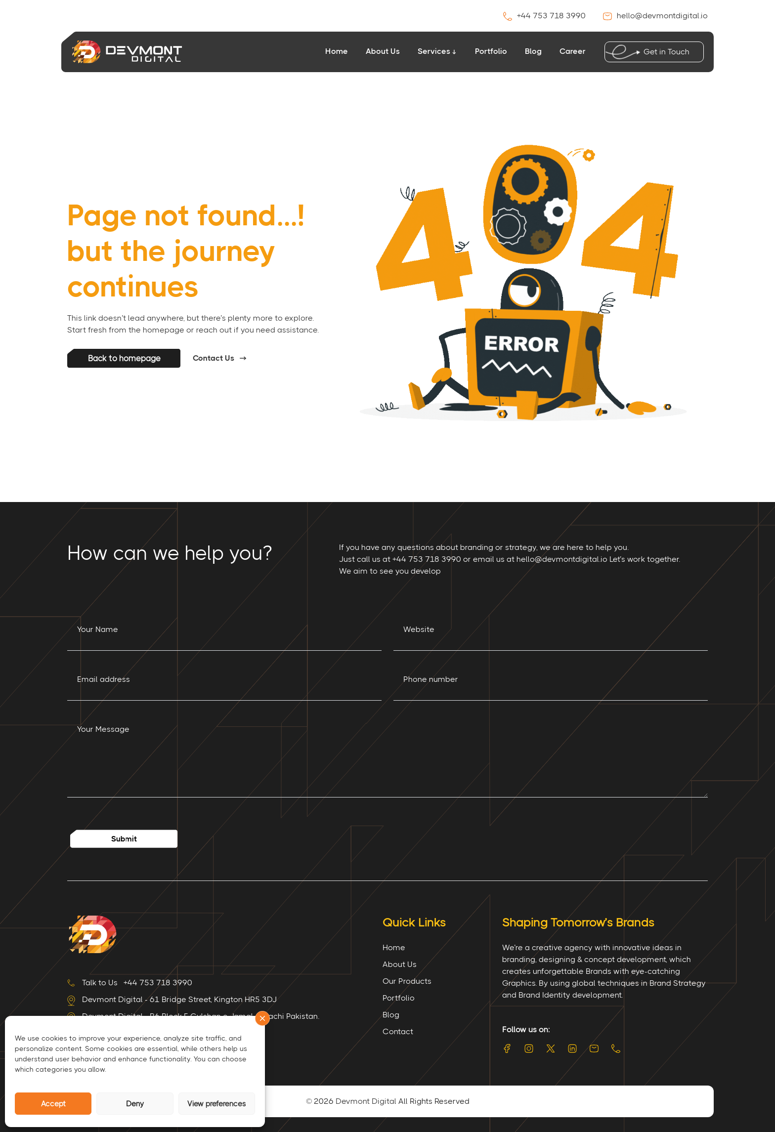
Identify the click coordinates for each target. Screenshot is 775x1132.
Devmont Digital (366, 1101)
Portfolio (491, 51)
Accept (53, 1103)
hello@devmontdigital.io (655, 15)
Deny (135, 1103)
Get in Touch (664, 52)
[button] (262, 1018)
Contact (398, 1031)
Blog (533, 51)
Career (573, 51)
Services (434, 51)
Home (336, 51)
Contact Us (213, 358)
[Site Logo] (92, 933)
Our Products (407, 981)
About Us (383, 51)
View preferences (216, 1103)
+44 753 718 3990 (545, 15)
